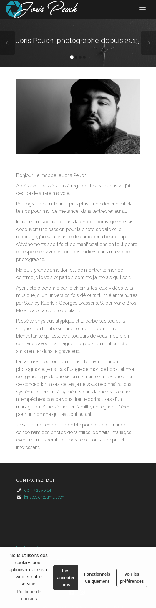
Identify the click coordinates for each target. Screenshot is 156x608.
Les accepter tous (65, 577)
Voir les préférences (132, 578)
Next (148, 43)
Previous (7, 43)
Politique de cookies (29, 595)
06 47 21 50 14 (37, 490)
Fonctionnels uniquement (97, 578)
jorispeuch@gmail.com (45, 497)
